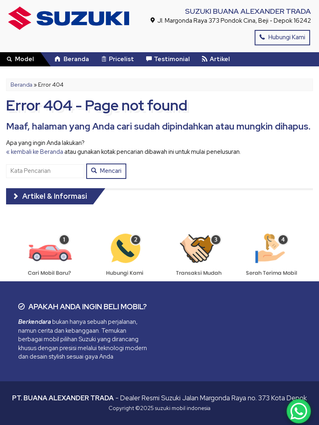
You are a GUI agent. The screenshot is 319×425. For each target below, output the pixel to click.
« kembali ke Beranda (34, 152)
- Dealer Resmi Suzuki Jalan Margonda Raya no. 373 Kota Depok (159, 397)
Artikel (216, 59)
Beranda (72, 59)
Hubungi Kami (282, 37)
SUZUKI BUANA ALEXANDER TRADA (248, 11)
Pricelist (117, 59)
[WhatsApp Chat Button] (299, 411)
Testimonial (168, 59)
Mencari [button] (106, 171)
